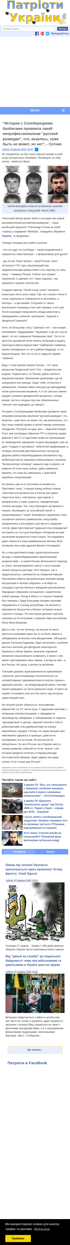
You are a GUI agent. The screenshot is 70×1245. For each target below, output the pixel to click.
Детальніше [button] (42, 1229)
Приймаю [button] (18, 1238)
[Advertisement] (34, 72)
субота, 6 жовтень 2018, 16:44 (17, 149)
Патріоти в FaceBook (27, 1063)
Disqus (50, 851)
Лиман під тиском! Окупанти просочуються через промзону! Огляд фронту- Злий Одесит (33, 869)
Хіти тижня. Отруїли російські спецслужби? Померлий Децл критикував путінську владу (42, 836)
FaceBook (19, 851)
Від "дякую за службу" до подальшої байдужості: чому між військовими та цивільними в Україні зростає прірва (33, 960)
